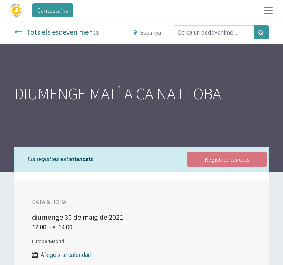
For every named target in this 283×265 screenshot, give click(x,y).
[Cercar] (261, 32)
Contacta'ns (52, 10)
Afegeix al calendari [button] (66, 254)
